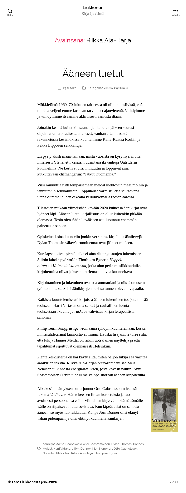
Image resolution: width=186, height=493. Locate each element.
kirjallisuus (122, 88)
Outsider (48, 453)
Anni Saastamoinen (97, 444)
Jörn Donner (82, 449)
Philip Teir (62, 453)
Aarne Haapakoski (69, 444)
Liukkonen (93, 7)
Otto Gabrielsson (126, 449)
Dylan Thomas (122, 444)
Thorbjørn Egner (105, 453)
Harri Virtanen (63, 449)
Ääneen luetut (93, 72)
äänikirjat (49, 444)
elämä (108, 88)
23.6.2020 (69, 88)
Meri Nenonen (102, 449)
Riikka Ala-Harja (81, 453)
